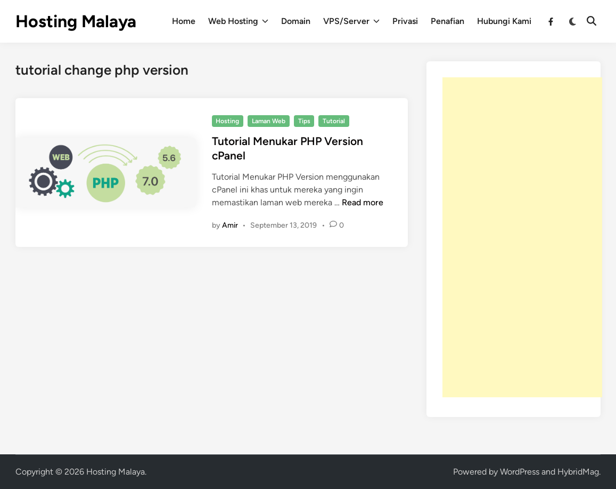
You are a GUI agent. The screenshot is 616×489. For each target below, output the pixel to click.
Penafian (447, 21)
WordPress (519, 472)
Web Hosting (238, 21)
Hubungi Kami (504, 21)
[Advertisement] (522, 237)
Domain (295, 21)
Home (183, 21)
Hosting (227, 121)
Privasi (405, 21)
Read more (362, 202)
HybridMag (578, 472)
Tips (304, 121)
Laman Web (268, 121)
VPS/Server (351, 21)
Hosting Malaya (75, 21)
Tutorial (334, 121)
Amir (230, 225)
